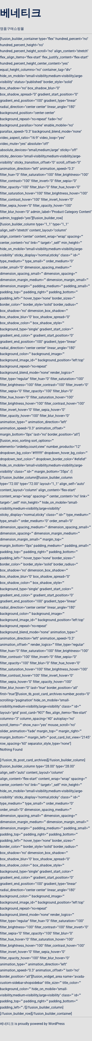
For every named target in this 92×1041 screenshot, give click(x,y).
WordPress (56, 1024)
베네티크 (20, 12)
